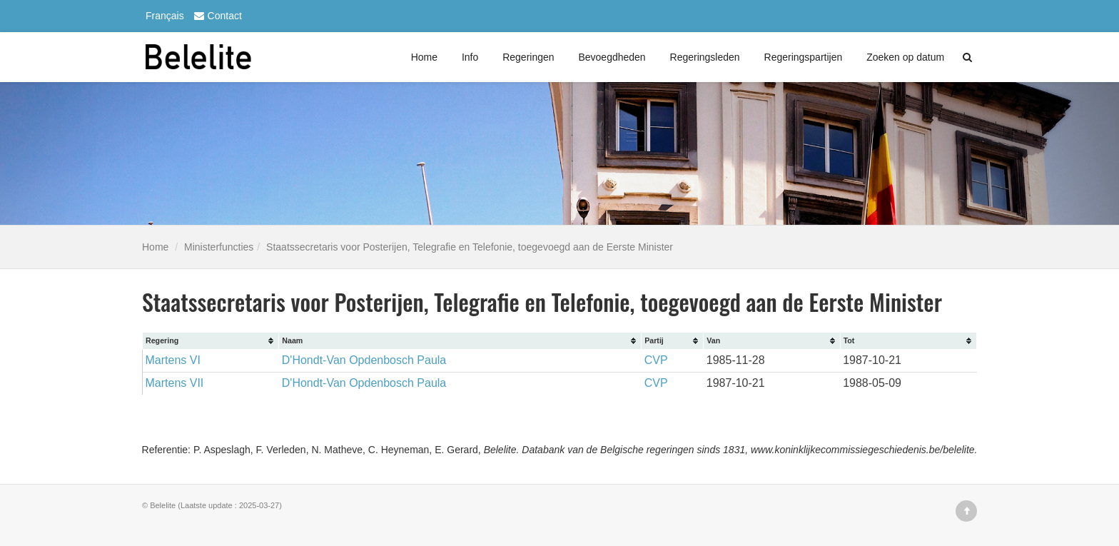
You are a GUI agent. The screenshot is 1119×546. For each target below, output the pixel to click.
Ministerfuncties (218, 247)
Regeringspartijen (803, 57)
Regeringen (528, 57)
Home (424, 57)
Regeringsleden (705, 57)
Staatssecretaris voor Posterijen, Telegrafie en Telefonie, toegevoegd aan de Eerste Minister (469, 247)
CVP (656, 360)
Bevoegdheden (611, 57)
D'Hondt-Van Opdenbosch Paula (364, 360)
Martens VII (175, 383)
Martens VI (173, 360)
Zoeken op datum (905, 57)
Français (165, 15)
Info (470, 57)
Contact (216, 15)
